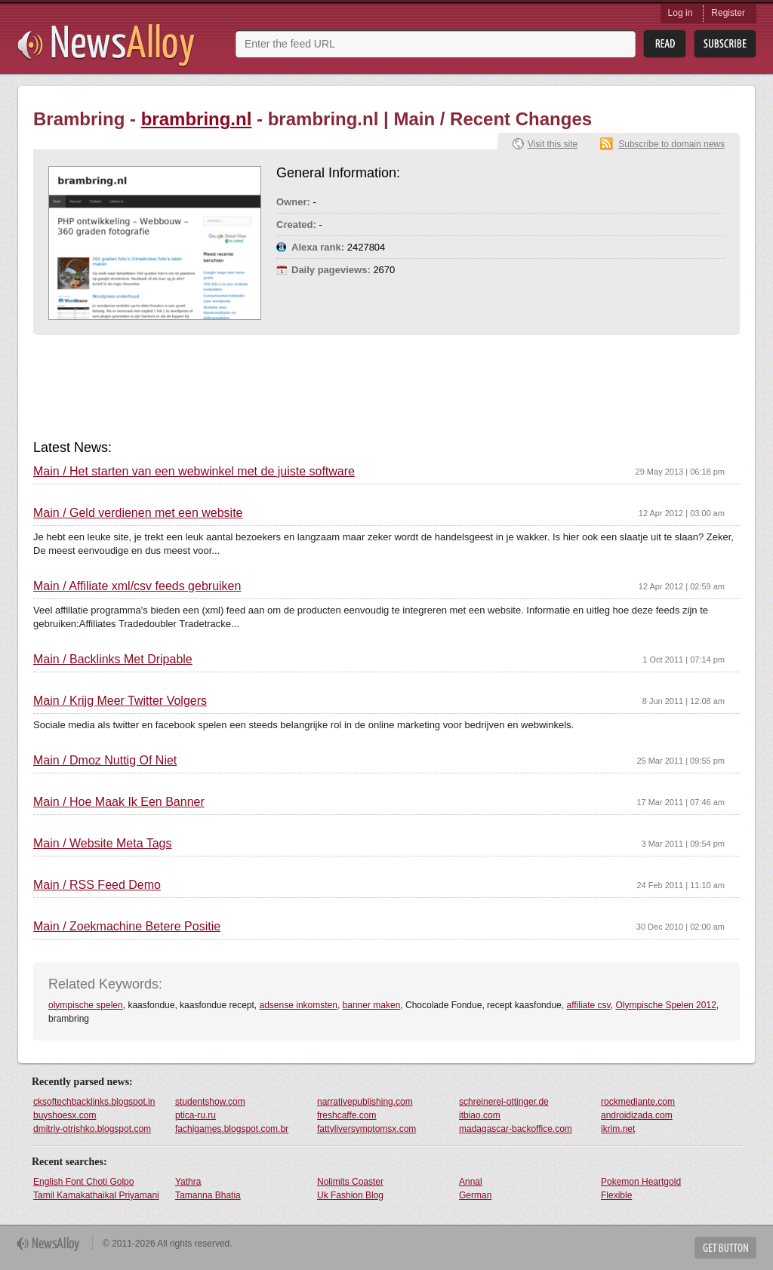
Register (728, 13)
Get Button (725, 1248)
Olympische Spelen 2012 (665, 1005)
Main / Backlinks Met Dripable (112, 659)
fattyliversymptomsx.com (366, 1129)
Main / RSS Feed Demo (97, 885)
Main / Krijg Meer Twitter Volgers (120, 701)
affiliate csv (588, 1005)
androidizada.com (637, 1115)
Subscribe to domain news (671, 144)
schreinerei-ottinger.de (504, 1101)
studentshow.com (210, 1101)
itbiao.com (479, 1115)
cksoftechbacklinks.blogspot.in (94, 1101)
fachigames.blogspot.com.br (231, 1129)
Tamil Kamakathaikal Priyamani (96, 1195)
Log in (680, 13)
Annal (470, 1181)
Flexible (616, 1195)
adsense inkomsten (298, 1005)
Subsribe (725, 44)
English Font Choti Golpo (83, 1181)
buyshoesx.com (64, 1115)
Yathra (188, 1181)
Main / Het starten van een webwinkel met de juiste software (194, 472)
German (475, 1195)
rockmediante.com (638, 1101)
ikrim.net (618, 1129)
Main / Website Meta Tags (102, 844)
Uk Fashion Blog (350, 1195)
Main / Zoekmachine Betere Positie (126, 927)
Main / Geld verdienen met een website (137, 513)
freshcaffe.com (346, 1115)
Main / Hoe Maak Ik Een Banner (119, 802)
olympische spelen (85, 1005)
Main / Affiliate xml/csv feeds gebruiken (137, 586)
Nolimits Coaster (350, 1181)
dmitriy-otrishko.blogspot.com (92, 1129)
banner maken (372, 1005)
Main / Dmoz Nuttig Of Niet (105, 761)
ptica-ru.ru (195, 1115)
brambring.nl (196, 119)
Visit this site (552, 144)
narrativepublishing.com (365, 1101)
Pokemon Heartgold (641, 1181)
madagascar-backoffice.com (515, 1129)
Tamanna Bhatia (208, 1195)
